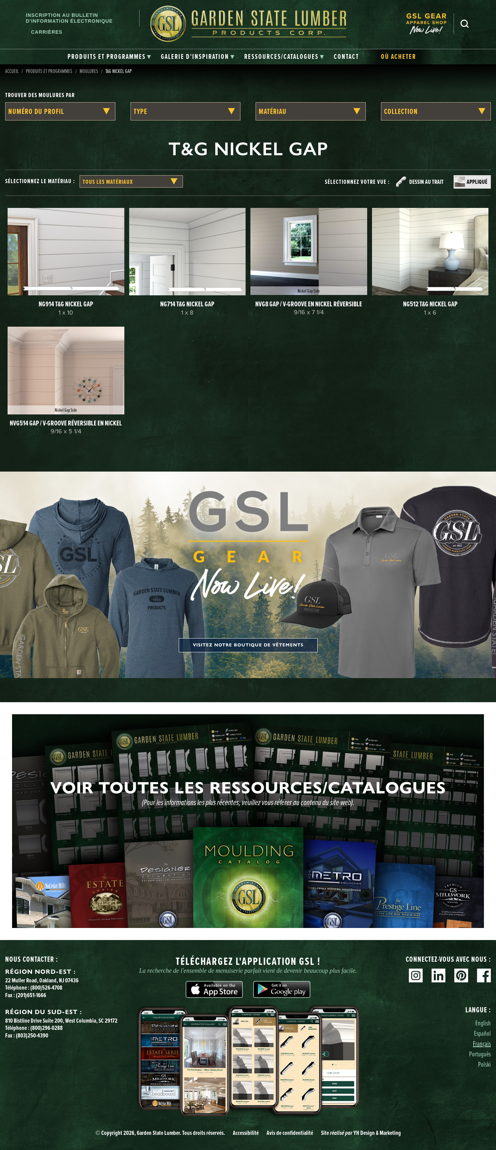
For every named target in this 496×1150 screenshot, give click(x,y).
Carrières (46, 32)
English (483, 1022)
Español (482, 1033)
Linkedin (438, 975)
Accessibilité (246, 1132)
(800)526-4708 (46, 987)
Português (480, 1053)
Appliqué (477, 181)
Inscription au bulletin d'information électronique (69, 18)
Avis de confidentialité (290, 1132)
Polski (484, 1064)
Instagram (416, 975)
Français (482, 1043)
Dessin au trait (426, 181)
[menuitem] (430, 23)
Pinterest (461, 975)
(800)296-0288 (46, 1027)
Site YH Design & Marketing (361, 1132)
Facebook (484, 975)
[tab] (109, 56)
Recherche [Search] (464, 23)
